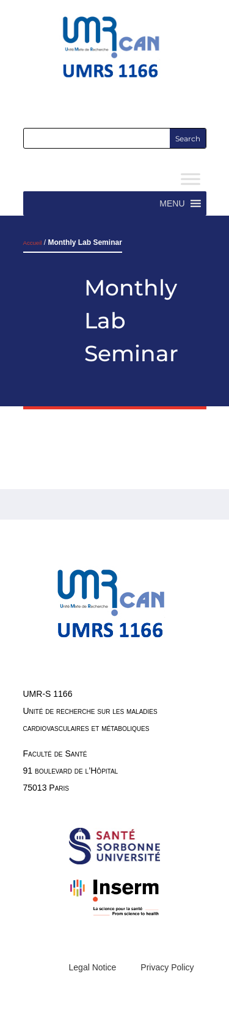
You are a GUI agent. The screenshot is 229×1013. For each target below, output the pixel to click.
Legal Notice (93, 967)
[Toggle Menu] (190, 179)
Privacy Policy (167, 967)
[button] (171, 203)
